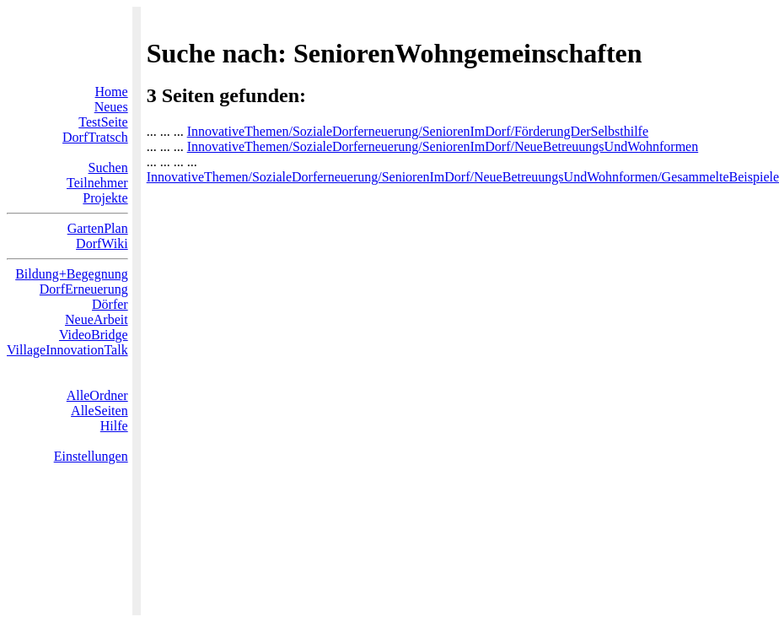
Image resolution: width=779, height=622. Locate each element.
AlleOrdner (97, 395)
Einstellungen (91, 456)
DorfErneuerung (84, 289)
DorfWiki (102, 243)
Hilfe (114, 426)
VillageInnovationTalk (67, 350)
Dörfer (110, 304)
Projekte (105, 198)
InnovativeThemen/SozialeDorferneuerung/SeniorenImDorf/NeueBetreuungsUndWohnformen (443, 146)
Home (111, 91)
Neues (111, 107)
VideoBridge (93, 334)
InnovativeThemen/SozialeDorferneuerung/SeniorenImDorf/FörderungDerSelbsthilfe (417, 131)
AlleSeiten (99, 410)
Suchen (108, 167)
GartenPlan (97, 228)
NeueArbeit (96, 319)
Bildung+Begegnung (71, 274)
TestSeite (102, 122)
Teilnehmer (97, 183)
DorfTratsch (95, 137)
